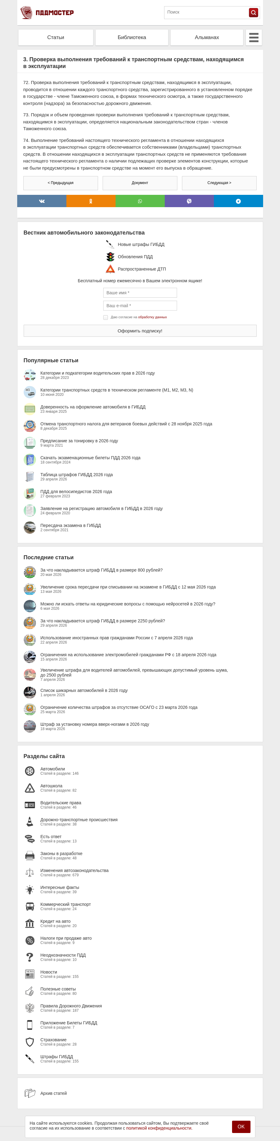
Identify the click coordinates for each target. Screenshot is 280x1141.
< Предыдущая (60, 183)
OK (241, 1126)
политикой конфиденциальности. (159, 1128)
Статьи (55, 37)
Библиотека (132, 37)
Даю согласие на (139, 317)
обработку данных (152, 317)
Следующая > (219, 183)
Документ (140, 183)
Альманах (207, 37)
